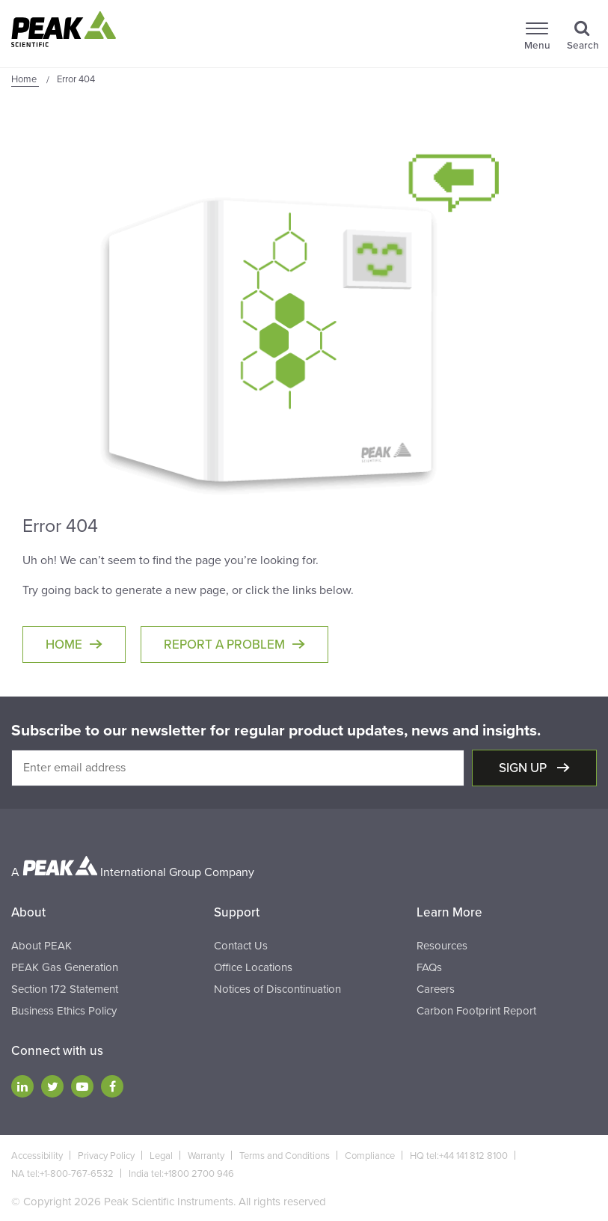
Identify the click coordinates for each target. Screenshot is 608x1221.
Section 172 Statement (64, 989)
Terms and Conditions (284, 1156)
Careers (436, 989)
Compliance (370, 1156)
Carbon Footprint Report (476, 1011)
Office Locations (253, 967)
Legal (161, 1156)
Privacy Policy (106, 1156)
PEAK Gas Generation (64, 967)
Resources (442, 945)
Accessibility (37, 1156)
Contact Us (241, 945)
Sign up (524, 768)
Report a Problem (224, 644)
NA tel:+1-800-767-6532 (62, 1174)
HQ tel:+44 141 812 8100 (459, 1156)
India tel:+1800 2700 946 (181, 1174)
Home (64, 644)
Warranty (206, 1156)
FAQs (429, 967)
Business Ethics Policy (64, 1011)
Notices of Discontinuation (277, 989)
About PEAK (41, 945)
